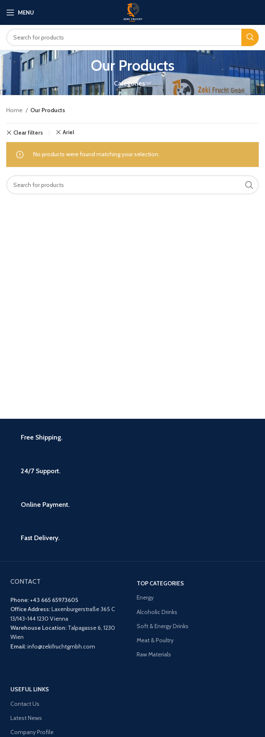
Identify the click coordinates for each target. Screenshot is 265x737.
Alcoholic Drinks (157, 612)
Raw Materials (154, 654)
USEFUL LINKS (29, 689)
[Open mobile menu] (20, 12)
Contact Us (24, 704)
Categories (129, 83)
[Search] (132, 37)
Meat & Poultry (155, 640)
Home (15, 110)
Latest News (26, 718)
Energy (145, 597)
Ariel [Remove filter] (68, 132)
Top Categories (160, 583)
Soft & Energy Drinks (163, 626)
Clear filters (28, 132)
